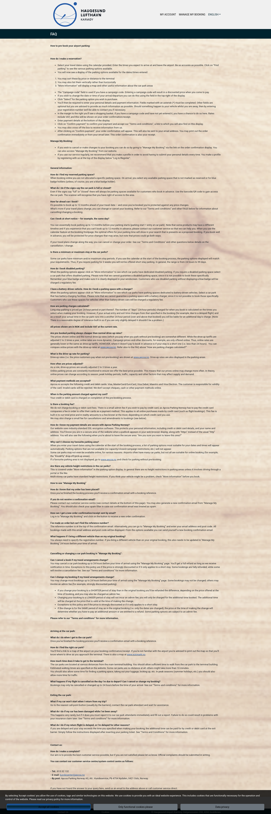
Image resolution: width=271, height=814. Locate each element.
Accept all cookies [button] (48, 806)
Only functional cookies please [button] (135, 806)
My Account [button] (168, 14)
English (213, 14)
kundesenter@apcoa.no (72, 775)
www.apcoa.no (108, 347)
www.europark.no (136, 654)
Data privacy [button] (222, 806)
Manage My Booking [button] (192, 14)
